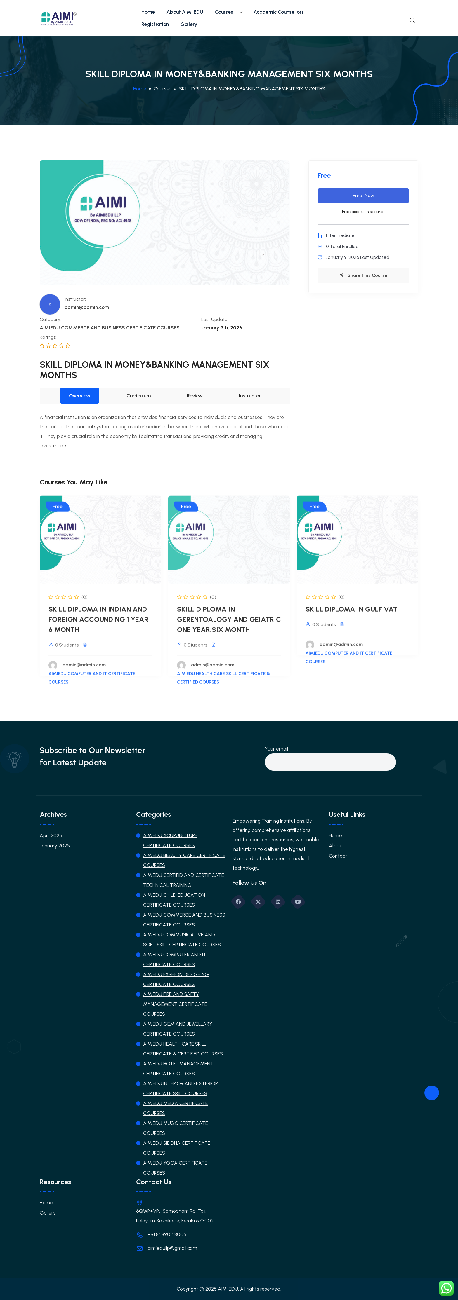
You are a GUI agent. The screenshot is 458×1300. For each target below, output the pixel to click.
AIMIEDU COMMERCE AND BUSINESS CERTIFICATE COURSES (110, 328)
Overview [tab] (79, 396)
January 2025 (55, 846)
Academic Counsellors (279, 12)
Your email (330, 755)
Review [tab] (195, 396)
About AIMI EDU (184, 12)
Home (148, 12)
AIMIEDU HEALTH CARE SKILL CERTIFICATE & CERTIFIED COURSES (223, 683)
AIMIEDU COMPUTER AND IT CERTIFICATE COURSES (91, 683)
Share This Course (363, 275)
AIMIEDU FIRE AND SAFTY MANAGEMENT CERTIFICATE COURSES (175, 1004)
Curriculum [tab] (138, 396)
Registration (155, 24)
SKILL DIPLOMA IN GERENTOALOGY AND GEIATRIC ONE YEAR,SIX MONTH (229, 624)
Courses (224, 12)
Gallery (189, 24)
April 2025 (51, 835)
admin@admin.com (87, 307)
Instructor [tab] (250, 396)
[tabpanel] (165, 431)
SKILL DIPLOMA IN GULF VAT (352, 614)
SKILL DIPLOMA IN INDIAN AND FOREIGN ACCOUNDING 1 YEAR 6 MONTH (98, 624)
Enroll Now (363, 195)
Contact (338, 856)
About (336, 846)
